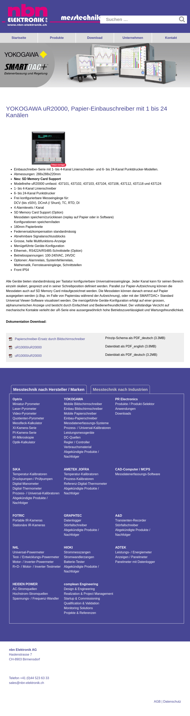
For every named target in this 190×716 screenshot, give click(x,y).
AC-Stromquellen (25, 589)
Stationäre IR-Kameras (29, 525)
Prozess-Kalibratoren (79, 479)
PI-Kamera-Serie (24, 432)
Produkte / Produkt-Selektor (135, 404)
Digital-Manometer (26, 483)
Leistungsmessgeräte (79, 432)
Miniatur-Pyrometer (26, 404)
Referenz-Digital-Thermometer (85, 483)
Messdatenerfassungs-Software (137, 474)
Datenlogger (72, 520)
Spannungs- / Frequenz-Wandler (36, 598)
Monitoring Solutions (78, 608)
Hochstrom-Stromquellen (30, 593)
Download (94, 37)
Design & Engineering (79, 589)
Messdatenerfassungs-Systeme (86, 423)
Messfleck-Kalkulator (27, 423)
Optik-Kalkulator (24, 442)
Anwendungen (125, 408)
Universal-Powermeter (28, 552)
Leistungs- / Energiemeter (133, 552)
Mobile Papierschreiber (80, 413)
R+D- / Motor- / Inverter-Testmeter (37, 566)
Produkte (57, 37)
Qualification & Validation (81, 603)
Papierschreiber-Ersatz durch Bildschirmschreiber (50, 339)
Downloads (123, 413)
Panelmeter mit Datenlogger (135, 562)
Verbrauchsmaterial (78, 447)
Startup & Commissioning (82, 598)
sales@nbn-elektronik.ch (26, 683)
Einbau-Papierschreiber (80, 418)
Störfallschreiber (75, 525)
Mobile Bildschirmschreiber (83, 404)
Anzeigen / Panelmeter (131, 557)
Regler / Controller (77, 442)
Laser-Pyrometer (24, 408)
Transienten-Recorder (130, 520)
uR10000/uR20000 (28, 347)
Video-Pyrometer (25, 413)
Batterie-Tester (74, 562)
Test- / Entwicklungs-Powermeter (36, 557)
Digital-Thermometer (27, 488)
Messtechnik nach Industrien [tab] (120, 389)
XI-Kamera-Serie (24, 428)
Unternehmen (132, 37)
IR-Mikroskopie (23, 437)
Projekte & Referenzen (80, 613)
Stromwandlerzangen (79, 557)
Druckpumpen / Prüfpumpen (33, 479)
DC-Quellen (72, 437)
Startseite (19, 37)
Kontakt (171, 37)
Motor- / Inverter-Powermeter (33, 562)
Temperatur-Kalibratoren (30, 474)
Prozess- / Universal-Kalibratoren (87, 428)
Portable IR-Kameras (27, 520)
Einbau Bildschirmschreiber (83, 408)
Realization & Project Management (88, 593)
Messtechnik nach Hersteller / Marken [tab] (49, 389)
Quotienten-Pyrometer (28, 418)
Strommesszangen (77, 552)
